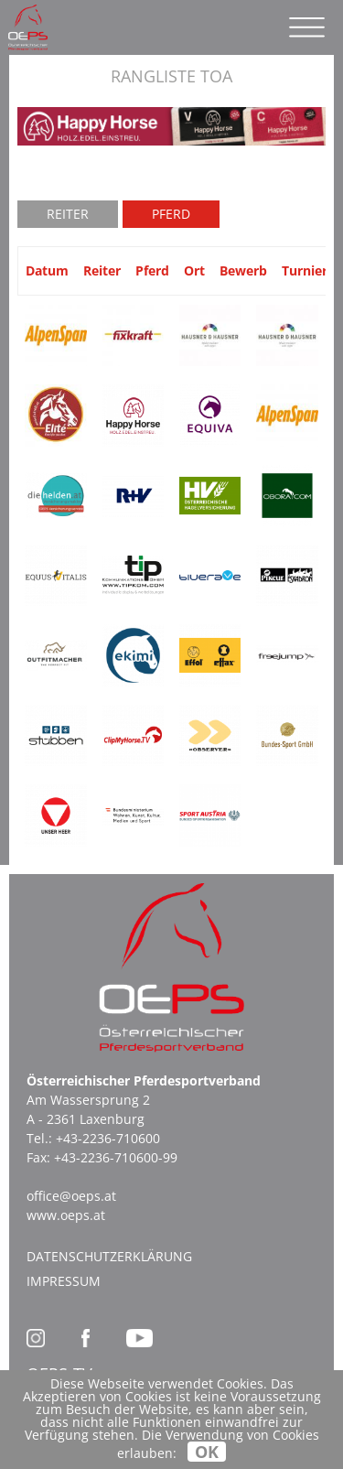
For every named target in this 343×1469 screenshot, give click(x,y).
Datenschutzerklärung (109, 1256)
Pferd (171, 213)
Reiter (68, 213)
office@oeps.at (71, 1195)
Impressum (64, 1281)
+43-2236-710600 (108, 1138)
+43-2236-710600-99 (115, 1157)
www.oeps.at (66, 1215)
